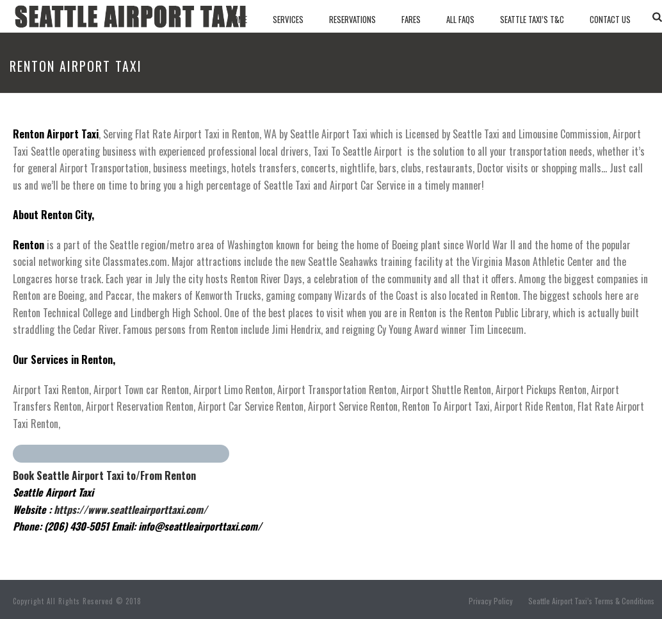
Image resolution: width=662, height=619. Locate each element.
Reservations (352, 19)
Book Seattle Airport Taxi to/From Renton (104, 475)
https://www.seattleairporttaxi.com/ (130, 509)
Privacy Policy (491, 601)
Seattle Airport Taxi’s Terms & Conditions (591, 601)
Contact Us (610, 19)
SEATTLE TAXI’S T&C (532, 19)
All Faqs (460, 19)
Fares (411, 19)
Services (288, 19)
